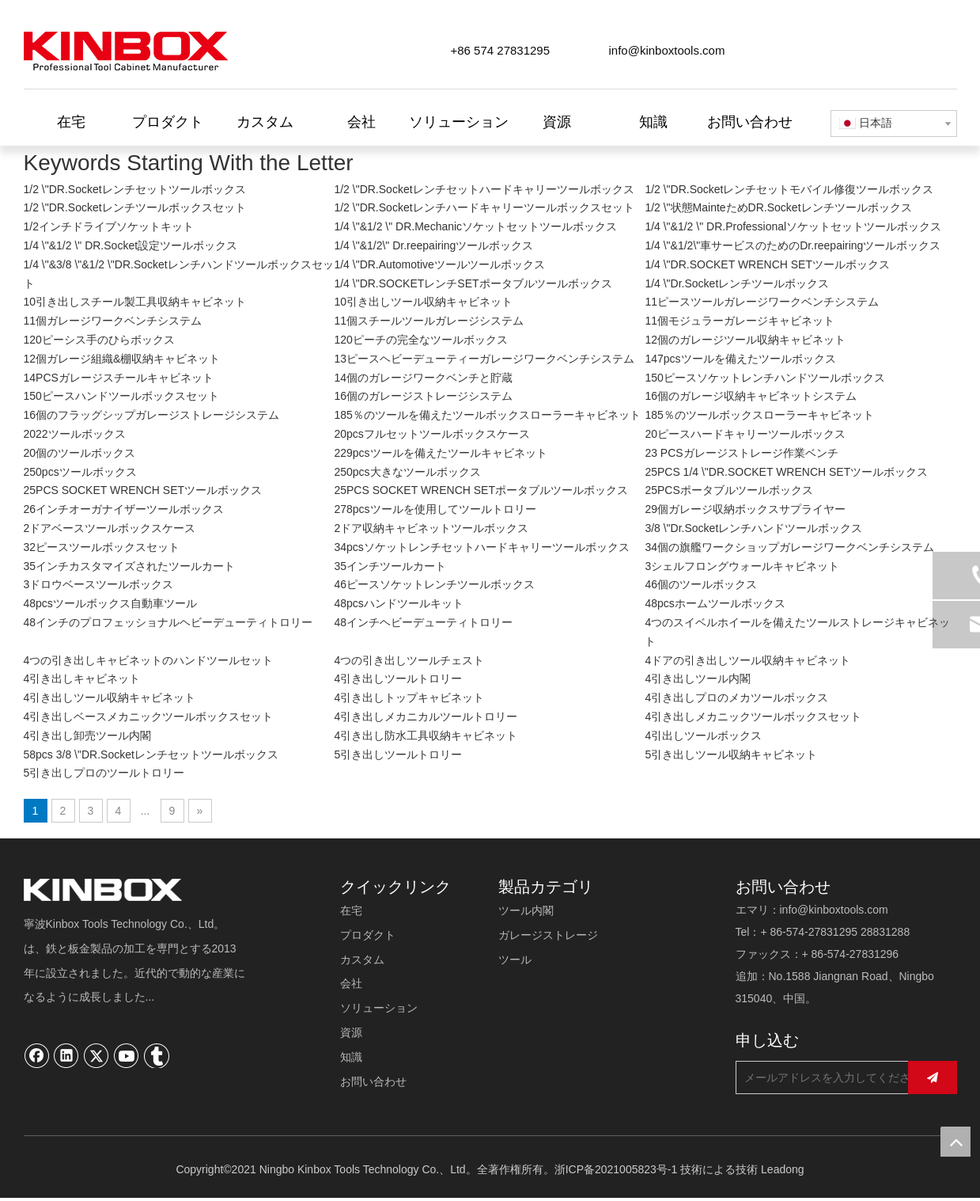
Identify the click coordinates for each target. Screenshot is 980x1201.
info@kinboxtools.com (667, 50)
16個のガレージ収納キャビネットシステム (751, 396)
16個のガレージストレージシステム (423, 396)
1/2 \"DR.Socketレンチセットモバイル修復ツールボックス (789, 189)
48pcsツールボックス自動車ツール (110, 603)
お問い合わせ (373, 1081)
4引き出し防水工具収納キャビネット (425, 735)
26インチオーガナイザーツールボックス (124, 509)
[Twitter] (96, 1055)
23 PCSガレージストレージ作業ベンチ (741, 453)
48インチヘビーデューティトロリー (423, 622)
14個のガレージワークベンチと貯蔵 (423, 377)
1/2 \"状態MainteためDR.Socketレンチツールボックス (778, 207)
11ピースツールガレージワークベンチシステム (762, 301)
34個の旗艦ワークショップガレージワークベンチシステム (789, 547)
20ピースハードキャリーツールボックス (745, 434)
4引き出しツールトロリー (398, 678)
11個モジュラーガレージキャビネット (739, 320)
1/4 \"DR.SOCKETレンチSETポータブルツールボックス (472, 283)
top (955, 1142)
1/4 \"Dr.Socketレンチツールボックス (737, 283)
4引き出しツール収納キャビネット (110, 697)
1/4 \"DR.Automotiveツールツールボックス (439, 264)
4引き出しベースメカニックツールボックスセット (149, 716)
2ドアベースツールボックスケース (110, 528)
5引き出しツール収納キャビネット (731, 754)
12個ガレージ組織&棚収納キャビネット (122, 358)
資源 (351, 1032)
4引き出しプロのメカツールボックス (736, 697)
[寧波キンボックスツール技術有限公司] (103, 890)
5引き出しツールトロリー (398, 754)
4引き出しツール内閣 (698, 678)
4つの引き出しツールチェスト (409, 660)
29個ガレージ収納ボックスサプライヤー (745, 509)
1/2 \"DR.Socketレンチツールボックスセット (135, 207)
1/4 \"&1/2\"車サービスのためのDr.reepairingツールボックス (792, 245)
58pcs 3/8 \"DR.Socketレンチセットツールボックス (151, 754)
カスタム (362, 959)
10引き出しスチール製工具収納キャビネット (135, 301)
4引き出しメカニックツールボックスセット (753, 716)
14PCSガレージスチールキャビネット (119, 377)
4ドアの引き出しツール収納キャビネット (747, 660)
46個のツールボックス (701, 584)
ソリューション (379, 1007)
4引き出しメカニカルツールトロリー (425, 716)
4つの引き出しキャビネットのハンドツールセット (149, 660)
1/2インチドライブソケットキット (109, 226)
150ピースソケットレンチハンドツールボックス (764, 377)
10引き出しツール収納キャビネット (423, 301)
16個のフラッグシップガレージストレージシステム (152, 415)
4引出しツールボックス (703, 735)
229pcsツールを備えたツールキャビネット (440, 453)
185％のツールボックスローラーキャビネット (759, 415)
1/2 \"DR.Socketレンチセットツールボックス (135, 189)
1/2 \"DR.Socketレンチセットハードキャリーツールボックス (484, 189)
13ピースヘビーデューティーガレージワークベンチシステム (484, 358)
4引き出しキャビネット (82, 678)
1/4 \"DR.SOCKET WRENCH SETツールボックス (767, 264)
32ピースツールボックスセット (102, 547)
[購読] (932, 1077)
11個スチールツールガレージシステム (429, 320)
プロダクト (367, 935)
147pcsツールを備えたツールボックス (740, 358)
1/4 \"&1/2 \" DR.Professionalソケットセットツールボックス (793, 226)
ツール (515, 959)
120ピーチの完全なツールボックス (420, 339)
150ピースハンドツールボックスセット (121, 396)
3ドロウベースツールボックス (99, 584)
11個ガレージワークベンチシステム (113, 320)
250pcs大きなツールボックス (407, 472)
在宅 (351, 910)
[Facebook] (37, 1055)
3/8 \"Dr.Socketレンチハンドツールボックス (753, 528)
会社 (351, 983)
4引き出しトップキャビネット (409, 697)
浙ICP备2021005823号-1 (616, 1169)
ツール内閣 (526, 910)
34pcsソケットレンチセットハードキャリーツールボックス (481, 547)
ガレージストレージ (548, 935)
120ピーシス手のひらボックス (99, 339)
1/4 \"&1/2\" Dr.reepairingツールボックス (433, 245)
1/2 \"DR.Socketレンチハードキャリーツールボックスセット (484, 207)
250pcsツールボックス (80, 472)
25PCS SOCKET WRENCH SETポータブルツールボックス (481, 490)
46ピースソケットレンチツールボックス (434, 584)
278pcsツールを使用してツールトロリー (434, 509)
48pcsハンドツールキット (398, 603)
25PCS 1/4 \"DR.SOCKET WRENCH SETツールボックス (786, 472)
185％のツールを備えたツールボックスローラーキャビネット (487, 415)
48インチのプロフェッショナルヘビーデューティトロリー (168, 622)
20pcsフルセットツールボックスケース (431, 434)
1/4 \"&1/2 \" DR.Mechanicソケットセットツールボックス (475, 226)
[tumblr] (156, 1055)
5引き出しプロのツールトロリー (104, 772)
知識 (351, 1057)
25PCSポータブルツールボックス (728, 490)
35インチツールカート (390, 566)
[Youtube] (126, 1055)
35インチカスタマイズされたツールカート (130, 566)
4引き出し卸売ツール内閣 (88, 735)
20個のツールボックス (80, 453)
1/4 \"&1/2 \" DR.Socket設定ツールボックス (131, 245)
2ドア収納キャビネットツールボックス (431, 528)
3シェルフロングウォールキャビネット (742, 566)
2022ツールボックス (75, 434)
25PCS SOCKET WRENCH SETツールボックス (143, 490)
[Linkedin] (66, 1055)
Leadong (782, 1169)
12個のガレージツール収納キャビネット (745, 339)
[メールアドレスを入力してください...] (835, 1077)
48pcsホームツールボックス (715, 603)
